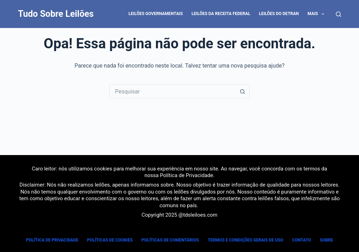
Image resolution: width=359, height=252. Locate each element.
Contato (301, 240)
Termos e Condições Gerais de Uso (245, 240)
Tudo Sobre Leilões (56, 14)
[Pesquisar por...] (172, 91)
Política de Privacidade (186, 175)
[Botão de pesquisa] (243, 91)
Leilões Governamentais (156, 13)
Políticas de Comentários (170, 240)
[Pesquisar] (338, 14)
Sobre (326, 240)
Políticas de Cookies (110, 240)
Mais (317, 14)
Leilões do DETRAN (279, 13)
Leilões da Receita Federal (220, 13)
